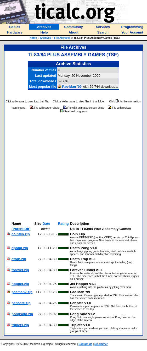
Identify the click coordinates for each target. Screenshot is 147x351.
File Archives (62, 37)
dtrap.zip (19, 259)
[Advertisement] (49, 167)
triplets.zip (20, 325)
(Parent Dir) (21, 229)
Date (46, 224)
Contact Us (85, 344)
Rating (63, 224)
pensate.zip (21, 303)
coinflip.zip (21, 234)
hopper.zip (20, 284)
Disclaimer (101, 344)
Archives (45, 37)
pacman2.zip (22, 292)
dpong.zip (20, 248)
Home (33, 37)
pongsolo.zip (22, 314)
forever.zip (20, 270)
